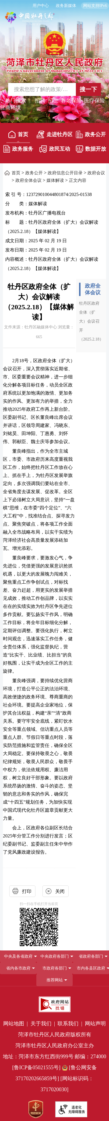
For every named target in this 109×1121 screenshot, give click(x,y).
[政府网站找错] (54, 1004)
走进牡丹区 (55, 134)
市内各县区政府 (91, 968)
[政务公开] (91, 136)
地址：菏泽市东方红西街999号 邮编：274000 (54, 1056)
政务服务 (18, 149)
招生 (53, 100)
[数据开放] (91, 150)
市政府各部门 (54, 968)
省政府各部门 (91, 956)
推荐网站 (55, 980)
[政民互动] (55, 150)
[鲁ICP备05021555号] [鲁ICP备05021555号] (36, 1067)
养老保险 (71, 100)
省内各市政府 (18, 968)
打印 (26, 891)
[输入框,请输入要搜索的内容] (38, 89)
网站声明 (95, 1023)
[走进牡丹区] (55, 136)
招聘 (40, 100)
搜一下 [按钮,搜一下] (88, 89)
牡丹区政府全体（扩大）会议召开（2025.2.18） (91, 321)
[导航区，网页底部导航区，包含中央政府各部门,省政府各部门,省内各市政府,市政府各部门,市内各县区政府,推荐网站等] (54, 968)
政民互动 (54, 149)
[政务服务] (18, 150)
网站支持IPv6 (95, 5)
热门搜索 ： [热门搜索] (19, 100)
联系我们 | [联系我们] (70, 1023)
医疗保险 (94, 100)
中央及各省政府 (18, 956)
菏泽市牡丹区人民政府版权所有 (54, 1034)
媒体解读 (55, 180)
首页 (18, 134)
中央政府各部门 (54, 956)
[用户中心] (41, 6)
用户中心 (41, 5)
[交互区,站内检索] (54, 89)
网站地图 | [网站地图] (16, 1023)
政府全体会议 (28, 180)
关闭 (60, 891)
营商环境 (10, 107)
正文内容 (77, 180)
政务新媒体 (66, 5)
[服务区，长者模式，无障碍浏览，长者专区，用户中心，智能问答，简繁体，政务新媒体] (54, 6)
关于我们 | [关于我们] (43, 1023)
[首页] (18, 136)
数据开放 (91, 149)
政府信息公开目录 (65, 173)
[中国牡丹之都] (30, 20)
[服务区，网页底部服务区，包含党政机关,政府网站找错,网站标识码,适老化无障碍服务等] (54, 1056)
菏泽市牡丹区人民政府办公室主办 (54, 1045)
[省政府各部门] (91, 956)
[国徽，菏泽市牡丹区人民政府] (54, 51)
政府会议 (96, 173)
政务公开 (91, 134)
